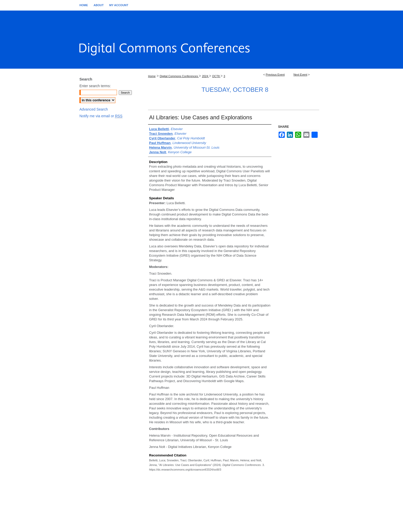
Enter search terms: (95, 86)
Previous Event (275, 74)
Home (151, 76)
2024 (205, 76)
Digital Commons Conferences (179, 76)
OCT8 (216, 76)
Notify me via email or (100, 116)
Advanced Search (93, 109)
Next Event (300, 74)
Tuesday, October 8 (235, 89)
